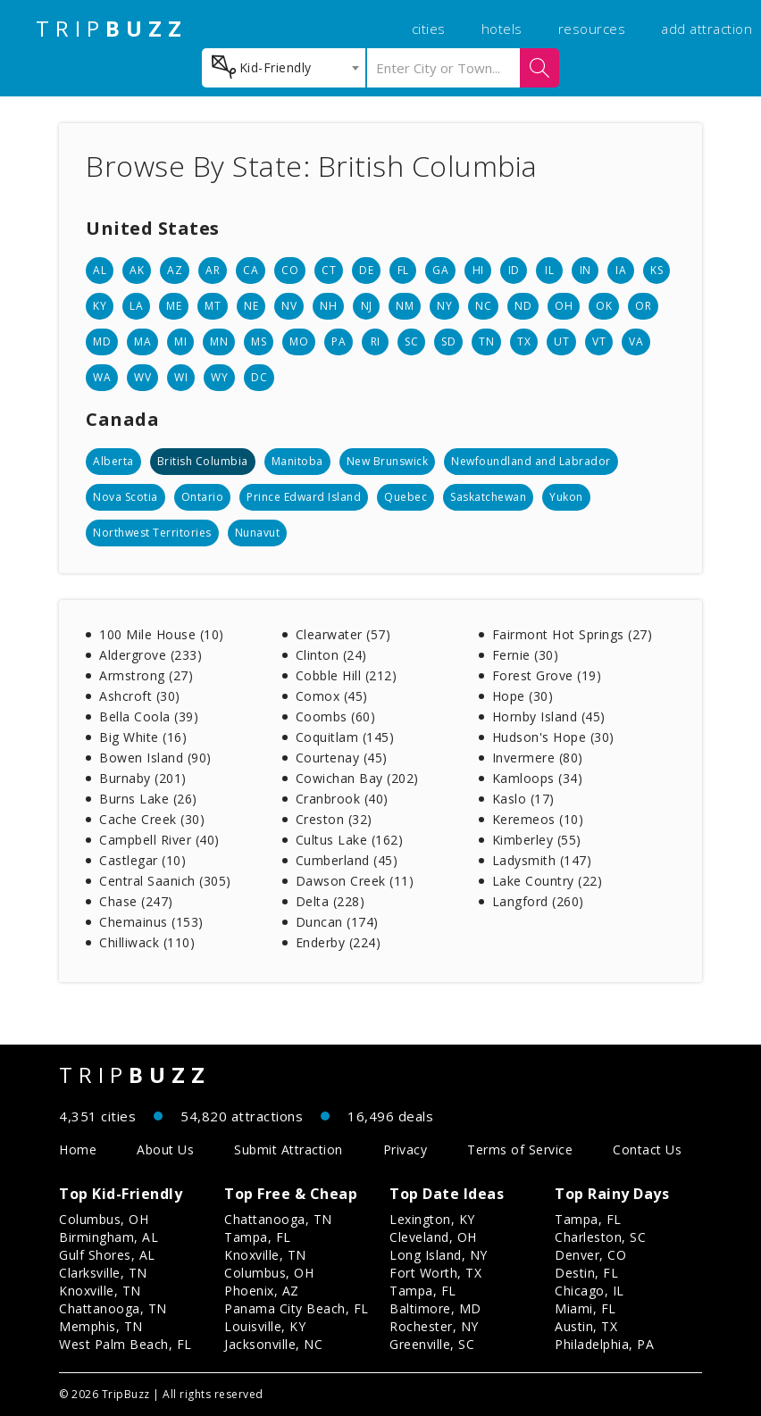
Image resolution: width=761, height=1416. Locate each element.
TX (524, 341)
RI (375, 341)
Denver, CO (590, 1254)
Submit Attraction (288, 1149)
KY (99, 305)
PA (338, 341)
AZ (174, 270)
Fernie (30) (525, 654)
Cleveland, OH (433, 1237)
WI (181, 377)
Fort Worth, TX (435, 1272)
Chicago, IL (589, 1290)
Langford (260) (538, 901)
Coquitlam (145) (345, 737)
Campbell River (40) (159, 839)
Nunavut (257, 532)
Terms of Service (520, 1149)
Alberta (113, 461)
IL (549, 270)
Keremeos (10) (538, 819)
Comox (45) (332, 695)
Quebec (405, 496)
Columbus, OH (103, 1219)
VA (636, 341)
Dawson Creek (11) (355, 880)
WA (102, 377)
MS (258, 341)
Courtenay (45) (342, 757)
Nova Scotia (125, 496)
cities (429, 28)
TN (486, 341)
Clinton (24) (331, 654)
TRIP (112, 28)
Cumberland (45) (347, 860)
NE (251, 305)
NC (483, 305)
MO (298, 341)
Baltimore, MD (435, 1308)
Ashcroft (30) (139, 695)
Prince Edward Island (304, 496)
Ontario (202, 496)
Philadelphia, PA (604, 1344)
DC (259, 377)
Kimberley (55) (536, 839)
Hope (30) (523, 695)
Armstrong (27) (146, 675)
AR (212, 270)
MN (219, 341)
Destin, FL (586, 1272)
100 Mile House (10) (161, 634)
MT (213, 305)
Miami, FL (585, 1308)
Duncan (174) (337, 921)
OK (604, 305)
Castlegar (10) (142, 860)
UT (561, 341)
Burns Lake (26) (148, 798)
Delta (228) (330, 901)
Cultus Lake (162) (350, 839)
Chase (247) (136, 901)
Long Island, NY (438, 1254)
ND (522, 305)
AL (99, 270)
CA (250, 270)
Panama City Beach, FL (296, 1308)
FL (403, 270)
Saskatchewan (488, 496)
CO (289, 270)
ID (514, 270)
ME (173, 305)
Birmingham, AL (108, 1237)
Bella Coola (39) (148, 716)
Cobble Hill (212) (346, 675)
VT (599, 341)
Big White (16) (143, 737)
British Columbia (202, 461)
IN (585, 270)
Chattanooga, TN (113, 1308)
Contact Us (647, 1149)
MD (102, 341)
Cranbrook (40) (342, 798)
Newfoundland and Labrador (531, 461)
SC (411, 341)
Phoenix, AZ (261, 1290)
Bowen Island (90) (155, 757)
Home (77, 1149)
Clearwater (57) (343, 634)
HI (478, 270)
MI (180, 341)
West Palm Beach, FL (125, 1344)
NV (289, 305)
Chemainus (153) (151, 921)
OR (643, 305)
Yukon (566, 496)
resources (592, 28)
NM (405, 305)
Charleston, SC (600, 1237)
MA (142, 341)
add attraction (706, 28)
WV (142, 377)
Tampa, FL (257, 1237)
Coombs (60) (336, 716)
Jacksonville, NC (273, 1344)
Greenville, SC (431, 1344)
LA (136, 305)
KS (656, 270)
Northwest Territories (152, 532)
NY (444, 305)
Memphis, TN (101, 1326)
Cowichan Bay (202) (357, 778)
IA (620, 270)
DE (366, 270)
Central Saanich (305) (165, 880)
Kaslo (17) (523, 798)
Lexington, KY (432, 1219)
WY (219, 377)
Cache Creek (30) (152, 819)
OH (564, 305)
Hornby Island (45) (549, 716)
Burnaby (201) (143, 778)
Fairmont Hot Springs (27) (572, 634)
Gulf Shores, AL (107, 1254)
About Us (165, 1149)
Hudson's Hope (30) (553, 737)
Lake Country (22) (547, 880)
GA (440, 270)
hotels (502, 28)
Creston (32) (334, 819)
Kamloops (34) (537, 778)
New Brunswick (388, 461)
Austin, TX (586, 1326)
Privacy (405, 1149)
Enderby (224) (338, 942)
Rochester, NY (434, 1326)
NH (328, 305)
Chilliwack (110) (147, 942)
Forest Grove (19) (547, 675)
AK (137, 270)
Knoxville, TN (100, 1290)
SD (448, 341)
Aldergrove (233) (150, 654)
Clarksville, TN (103, 1272)
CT (329, 270)
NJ (366, 305)
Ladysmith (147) (542, 860)
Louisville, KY (264, 1326)
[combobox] (283, 67)
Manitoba (297, 461)
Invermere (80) (537, 757)
